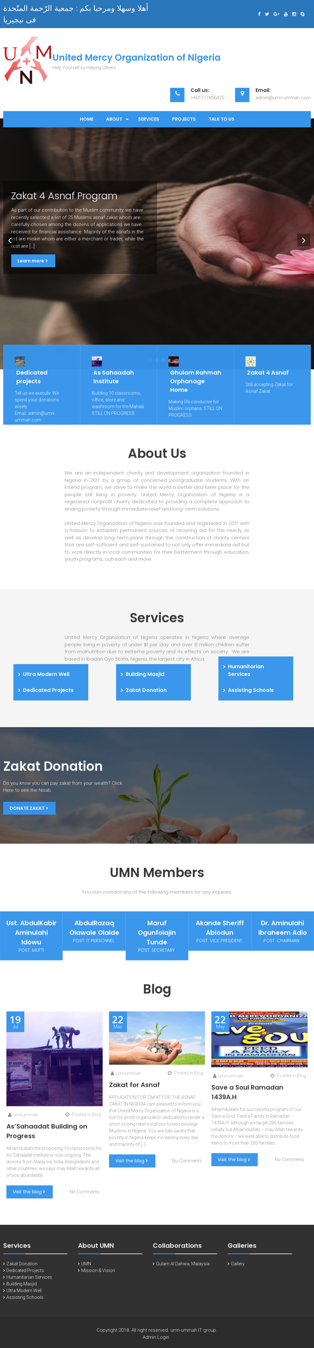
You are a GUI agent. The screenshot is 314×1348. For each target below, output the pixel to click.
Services (148, 119)
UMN (86, 1268)
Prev (8, 239)
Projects (184, 119)
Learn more (31, 261)
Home (86, 119)
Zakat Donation (21, 1268)
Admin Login (156, 1342)
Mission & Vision (98, 1274)
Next (302, 239)
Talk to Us (221, 119)
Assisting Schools (24, 1301)
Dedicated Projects (25, 1274)
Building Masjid (21, 1288)
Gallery (238, 1268)
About (114, 119)
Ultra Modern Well (24, 1295)
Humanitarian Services (29, 1281)
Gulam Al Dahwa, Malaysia (182, 1268)
